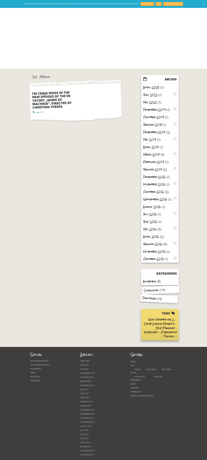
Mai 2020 (150, 102)
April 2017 (151, 147)
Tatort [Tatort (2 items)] (169, 336)
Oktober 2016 (153, 192)
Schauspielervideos (39, 364)
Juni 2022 (150, 95)
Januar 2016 (152, 244)
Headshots (139, 376)
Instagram (35, 380)
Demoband (136, 380)
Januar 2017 (152, 169)
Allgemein (149, 281)
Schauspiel (151, 290)
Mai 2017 (149, 139)
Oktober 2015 (153, 259)
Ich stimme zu (147, 4)
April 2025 (151, 87)
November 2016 (154, 184)
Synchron (149, 298)
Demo (133, 384)
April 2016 (151, 236)
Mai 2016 (149, 229)
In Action (158, 376)
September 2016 (155, 199)
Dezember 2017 (154, 132)
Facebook (35, 376)
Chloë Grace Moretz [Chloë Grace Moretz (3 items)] (159, 324)
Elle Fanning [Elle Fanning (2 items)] (165, 328)
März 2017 (151, 154)
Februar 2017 (153, 162)
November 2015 (154, 251)
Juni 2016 (150, 221)
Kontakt (134, 388)
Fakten (137, 369)
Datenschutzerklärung (142, 395)
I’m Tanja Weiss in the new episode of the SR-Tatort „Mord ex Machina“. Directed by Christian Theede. (52, 100)
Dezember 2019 (154, 109)
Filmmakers (35, 368)
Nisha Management (39, 361)
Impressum (136, 391)
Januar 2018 (152, 124)
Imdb (32, 372)
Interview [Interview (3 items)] (150, 332)
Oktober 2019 (153, 117)
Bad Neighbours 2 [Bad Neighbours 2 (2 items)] (161, 319)
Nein (159, 4)
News (133, 361)
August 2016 (152, 207)
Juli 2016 (150, 214)
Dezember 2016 (154, 177)
